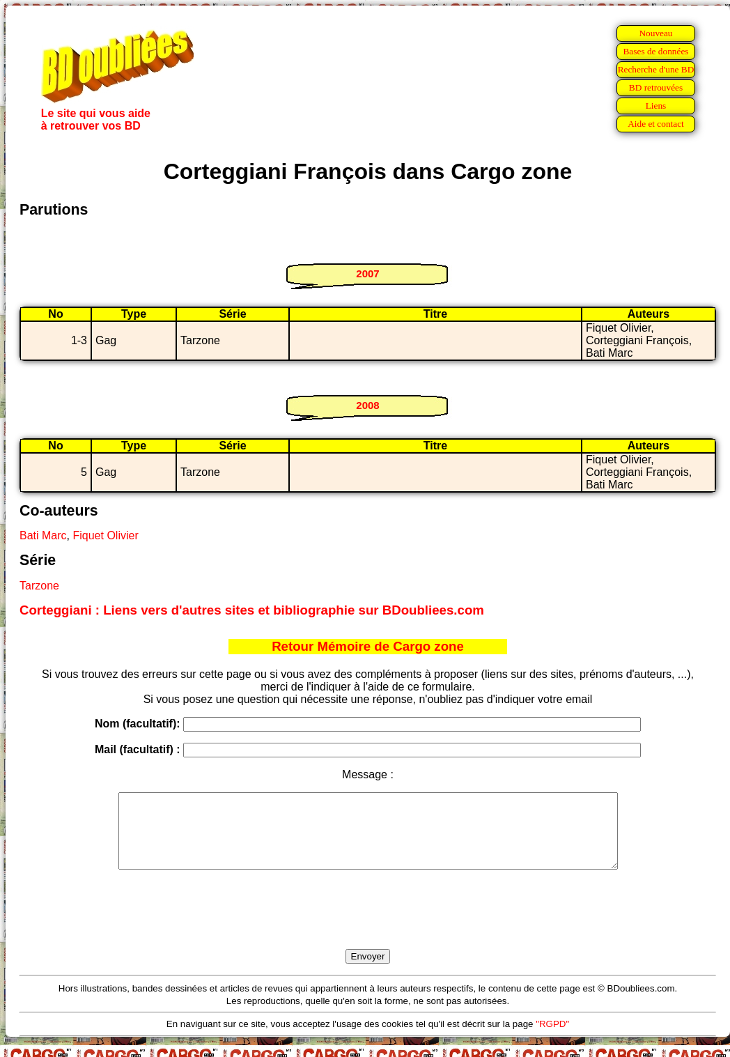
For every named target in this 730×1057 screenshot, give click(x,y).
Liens (656, 105)
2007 (367, 273)
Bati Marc (43, 535)
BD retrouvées (656, 87)
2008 (367, 405)
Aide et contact (656, 123)
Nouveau (655, 33)
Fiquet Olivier (105, 535)
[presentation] (368, 925)
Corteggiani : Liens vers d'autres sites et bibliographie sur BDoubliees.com (252, 610)
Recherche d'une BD (656, 69)
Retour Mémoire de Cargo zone (368, 646)
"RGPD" (552, 1038)
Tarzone (39, 586)
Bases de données (655, 51)
